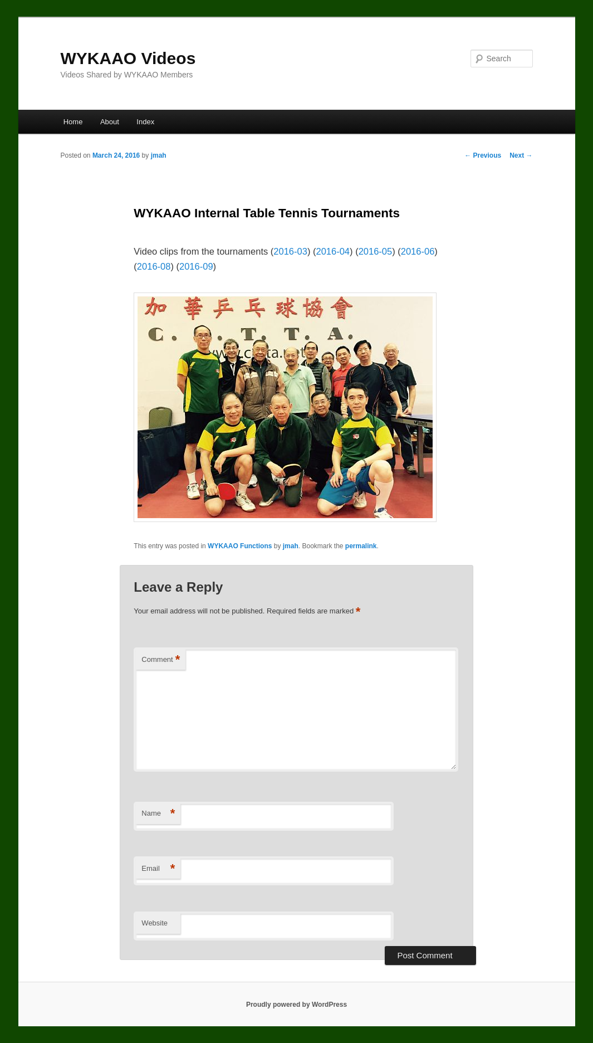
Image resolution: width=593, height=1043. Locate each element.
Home (73, 122)
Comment (160, 660)
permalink (361, 546)
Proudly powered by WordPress (296, 1004)
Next (520, 155)
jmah (158, 155)
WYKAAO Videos (128, 58)
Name (158, 814)
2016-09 (196, 266)
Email (158, 869)
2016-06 (418, 251)
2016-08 (154, 266)
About (109, 122)
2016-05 (376, 251)
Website (154, 923)
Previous (482, 155)
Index (145, 122)
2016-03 (290, 251)
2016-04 (333, 251)
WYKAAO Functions (240, 546)
